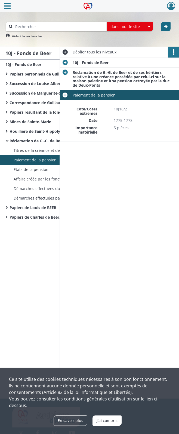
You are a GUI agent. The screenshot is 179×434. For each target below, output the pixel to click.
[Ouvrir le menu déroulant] (7, 6)
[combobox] (130, 27)
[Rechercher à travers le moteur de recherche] (59, 26)
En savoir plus (70, 420)
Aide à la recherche (27, 36)
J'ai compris (107, 420)
